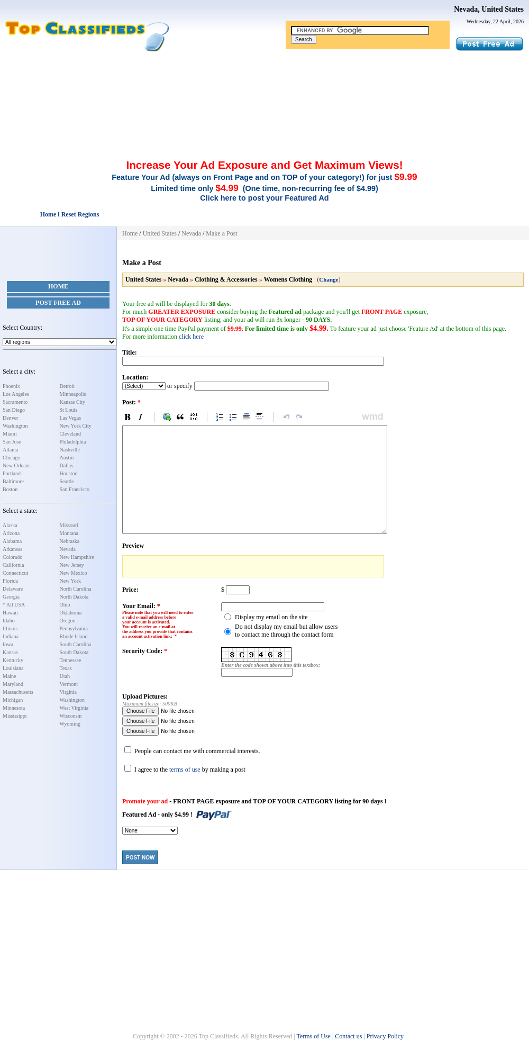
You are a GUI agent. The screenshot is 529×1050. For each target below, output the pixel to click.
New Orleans (16, 465)
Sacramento (15, 402)
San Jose (12, 442)
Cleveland (70, 434)
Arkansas (12, 549)
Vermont (69, 684)
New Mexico (73, 573)
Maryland (13, 684)
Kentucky (13, 660)
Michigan (13, 700)
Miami (10, 434)
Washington (15, 426)
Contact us (348, 1036)
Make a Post (221, 233)
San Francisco (74, 489)
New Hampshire (77, 557)
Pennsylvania (74, 628)
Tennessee (70, 660)
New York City (76, 426)
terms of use (184, 769)
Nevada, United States (489, 9)
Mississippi (15, 716)
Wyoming (70, 724)
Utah (65, 676)
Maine (9, 676)
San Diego (14, 410)
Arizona (11, 533)
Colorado (12, 557)
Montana (69, 533)
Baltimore (13, 481)
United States (160, 233)
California (13, 565)
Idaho (9, 620)
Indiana (11, 636)
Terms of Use (313, 1036)
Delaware (13, 589)
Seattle (67, 481)
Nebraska (70, 541)
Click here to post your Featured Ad (264, 198)
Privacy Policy (385, 1036)
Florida (10, 581)
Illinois (10, 628)
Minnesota (14, 708)
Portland (12, 473)
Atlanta (10, 449)
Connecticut (15, 573)
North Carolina (76, 589)
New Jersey (72, 565)
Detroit (67, 386)
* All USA (14, 605)
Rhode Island (74, 636)
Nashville (70, 449)
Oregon (68, 620)
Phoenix (11, 386)
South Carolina (76, 644)
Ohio (65, 605)
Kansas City (73, 402)
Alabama (12, 541)
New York (70, 581)
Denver (10, 418)
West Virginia (74, 708)
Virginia (68, 692)
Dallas (67, 465)
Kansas (10, 652)
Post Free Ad (58, 302)
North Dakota (74, 597)
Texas (66, 668)
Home (58, 286)
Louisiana (13, 668)
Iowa (8, 644)
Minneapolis (73, 394)
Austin (67, 457)
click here (191, 336)
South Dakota (74, 652)
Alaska (10, 525)
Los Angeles (16, 394)
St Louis (69, 410)
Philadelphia (73, 442)
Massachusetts (18, 692)
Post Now (140, 858)
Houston (69, 473)
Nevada (68, 549)
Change (328, 279)
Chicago (11, 457)
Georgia (11, 597)
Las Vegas (70, 418)
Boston (10, 489)
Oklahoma (71, 612)
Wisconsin (71, 716)
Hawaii (10, 612)
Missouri (69, 525)
